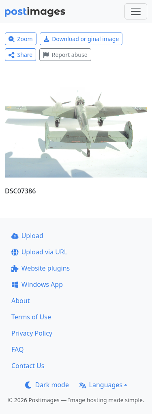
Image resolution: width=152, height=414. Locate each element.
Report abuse (65, 55)
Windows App (37, 284)
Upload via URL (39, 251)
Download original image (81, 39)
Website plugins (40, 268)
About (20, 300)
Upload (27, 235)
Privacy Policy (31, 333)
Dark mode (47, 384)
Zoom (21, 39)
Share (20, 55)
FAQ (17, 349)
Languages (100, 384)
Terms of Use (31, 316)
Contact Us (27, 365)
